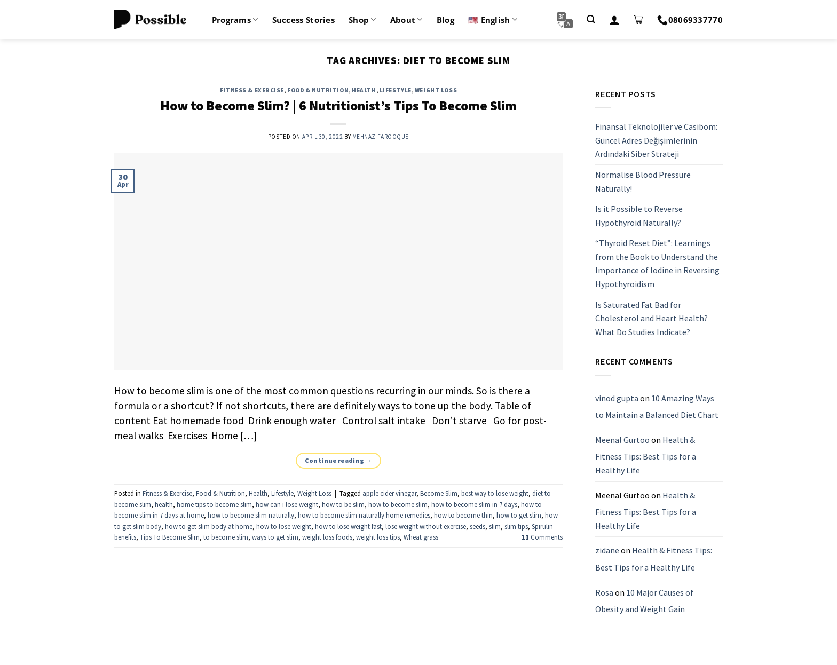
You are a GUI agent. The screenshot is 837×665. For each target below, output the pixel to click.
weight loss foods (327, 537)
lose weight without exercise (425, 526)
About (406, 19)
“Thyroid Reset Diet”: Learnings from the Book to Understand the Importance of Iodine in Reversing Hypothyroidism (657, 264)
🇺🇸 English (492, 19)
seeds (477, 526)
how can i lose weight (287, 504)
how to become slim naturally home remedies (364, 515)
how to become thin (463, 515)
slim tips (516, 526)
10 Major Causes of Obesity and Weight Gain (644, 601)
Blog (445, 19)
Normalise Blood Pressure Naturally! (643, 181)
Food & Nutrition (318, 90)
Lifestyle (396, 90)
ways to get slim (275, 537)
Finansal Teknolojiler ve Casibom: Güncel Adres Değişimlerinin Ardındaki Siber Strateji (656, 140)
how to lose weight (283, 526)
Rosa (604, 592)
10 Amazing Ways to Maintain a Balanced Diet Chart (656, 407)
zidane (607, 550)
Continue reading (339, 460)
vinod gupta (616, 398)
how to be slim (343, 504)
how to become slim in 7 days (474, 504)
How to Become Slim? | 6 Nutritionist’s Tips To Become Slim (338, 105)
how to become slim (398, 504)
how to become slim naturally (251, 515)
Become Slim (438, 493)
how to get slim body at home (208, 526)
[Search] (591, 19)
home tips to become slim (214, 504)
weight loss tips (378, 537)
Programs (235, 19)
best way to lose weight (494, 493)
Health (364, 90)
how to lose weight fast (348, 526)
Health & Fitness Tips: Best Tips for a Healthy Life (645, 455)
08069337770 (690, 19)
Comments (542, 537)
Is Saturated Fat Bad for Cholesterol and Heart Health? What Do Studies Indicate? (651, 318)
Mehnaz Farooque (380, 136)
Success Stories (303, 19)
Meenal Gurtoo (622, 439)
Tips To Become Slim (170, 537)
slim (495, 526)
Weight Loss (436, 90)
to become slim (225, 537)
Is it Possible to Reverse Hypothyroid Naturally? (639, 215)
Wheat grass (421, 537)
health (164, 504)
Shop (362, 19)
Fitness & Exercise (252, 90)
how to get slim (518, 515)
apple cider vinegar (389, 493)
